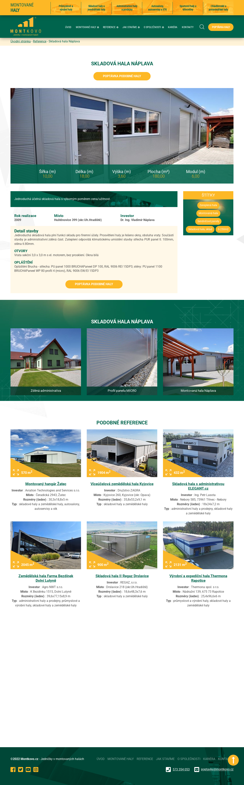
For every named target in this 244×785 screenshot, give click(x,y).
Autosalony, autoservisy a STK (157, 8)
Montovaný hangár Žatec (45, 484)
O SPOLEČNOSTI (154, 27)
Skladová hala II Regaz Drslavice (122, 576)
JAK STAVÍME (131, 27)
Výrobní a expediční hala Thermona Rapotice (198, 578)
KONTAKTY (187, 27)
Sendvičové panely (208, 221)
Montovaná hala (208, 213)
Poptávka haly (221, 27)
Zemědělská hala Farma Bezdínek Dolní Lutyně (45, 578)
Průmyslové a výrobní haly (66, 8)
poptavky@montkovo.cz (217, 769)
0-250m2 (223, 229)
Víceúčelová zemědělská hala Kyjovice (122, 484)
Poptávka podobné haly (122, 76)
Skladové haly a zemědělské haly (96, 8)
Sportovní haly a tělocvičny (188, 8)
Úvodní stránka (20, 41)
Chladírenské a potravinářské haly (218, 8)
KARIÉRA (172, 27)
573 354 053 (178, 769)
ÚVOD (68, 27)
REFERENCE (111, 27)
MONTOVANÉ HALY (88, 27)
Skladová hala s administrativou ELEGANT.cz (198, 486)
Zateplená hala (208, 205)
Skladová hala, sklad (200, 229)
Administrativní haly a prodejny (126, 8)
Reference (39, 41)
